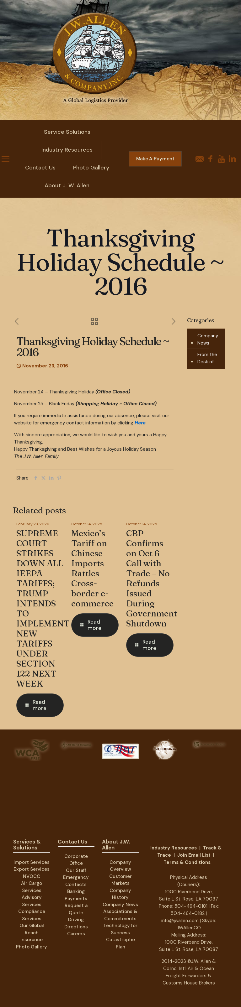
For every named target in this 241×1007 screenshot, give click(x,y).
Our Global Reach (31, 929)
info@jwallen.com (180, 920)
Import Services (31, 862)
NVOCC (31, 876)
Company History (120, 894)
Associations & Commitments (120, 915)
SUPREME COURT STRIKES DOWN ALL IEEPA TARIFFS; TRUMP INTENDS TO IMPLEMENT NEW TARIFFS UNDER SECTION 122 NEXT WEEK (43, 608)
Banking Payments (76, 895)
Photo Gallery (31, 947)
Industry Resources (173, 848)
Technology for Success (120, 929)
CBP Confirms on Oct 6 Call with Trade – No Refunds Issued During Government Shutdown (151, 578)
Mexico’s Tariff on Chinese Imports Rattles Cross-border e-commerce (92, 568)
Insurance (31, 940)
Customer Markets (120, 880)
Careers (76, 934)
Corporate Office (76, 860)
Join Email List (194, 855)
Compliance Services (31, 915)
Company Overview (120, 866)
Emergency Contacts (76, 881)
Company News (207, 339)
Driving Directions (76, 923)
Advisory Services (32, 901)
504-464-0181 (190, 906)
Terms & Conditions (187, 862)
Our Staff (76, 870)
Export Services (31, 869)
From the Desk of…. (207, 358)
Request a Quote (76, 909)
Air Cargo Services (31, 887)
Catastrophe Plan (120, 943)
